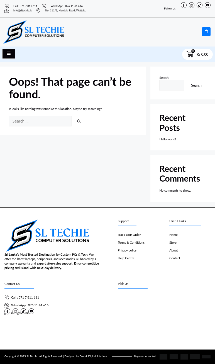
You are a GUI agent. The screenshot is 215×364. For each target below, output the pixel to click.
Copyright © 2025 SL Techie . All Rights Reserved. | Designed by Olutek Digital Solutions (55, 356)
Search (163, 77)
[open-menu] (8, 54)
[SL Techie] (164, 314)
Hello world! (167, 139)
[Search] (78, 121)
